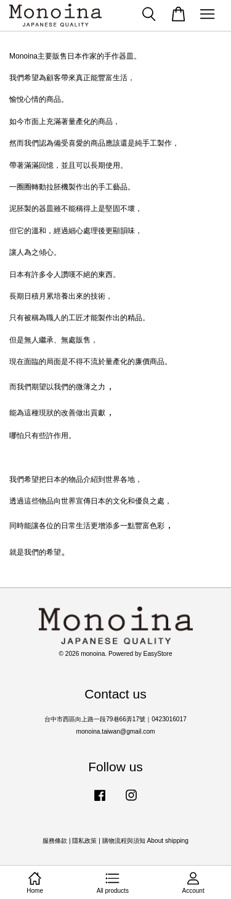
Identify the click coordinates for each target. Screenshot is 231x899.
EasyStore (158, 653)
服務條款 (55, 840)
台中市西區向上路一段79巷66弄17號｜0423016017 (115, 719)
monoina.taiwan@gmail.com (115, 731)
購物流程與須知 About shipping (145, 840)
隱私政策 (84, 840)
